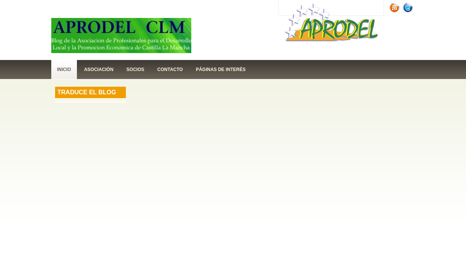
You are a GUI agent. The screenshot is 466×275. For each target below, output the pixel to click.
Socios (135, 69)
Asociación (99, 69)
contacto (170, 69)
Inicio (64, 69)
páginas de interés (221, 69)
